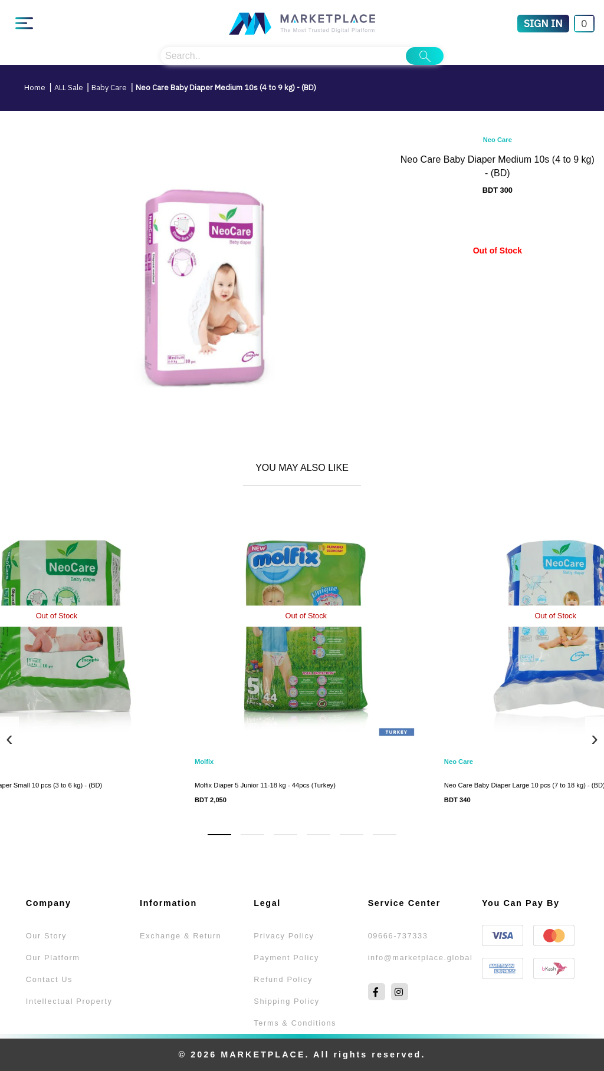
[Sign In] (543, 23)
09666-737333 (398, 935)
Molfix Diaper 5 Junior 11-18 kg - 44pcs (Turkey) (265, 785)
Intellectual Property (69, 1001)
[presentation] (9, 738)
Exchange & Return (180, 935)
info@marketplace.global (420, 957)
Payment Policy (286, 957)
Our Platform (53, 957)
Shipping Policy (287, 1001)
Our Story (46, 935)
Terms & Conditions (295, 1023)
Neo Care (497, 139)
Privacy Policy (284, 935)
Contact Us (49, 979)
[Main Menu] (24, 23)
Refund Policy (283, 979)
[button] (219, 834)
